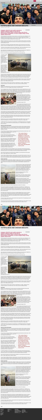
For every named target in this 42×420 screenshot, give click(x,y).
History (8, 410)
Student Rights (23, 411)
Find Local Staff (16, 409)
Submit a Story (23, 410)
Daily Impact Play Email (17, 412)
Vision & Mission (10, 409)
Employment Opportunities (18, 411)
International (1, 410)
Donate (8, 411)
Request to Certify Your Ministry (24, 412)
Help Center (1, 414)
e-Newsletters (23, 409)
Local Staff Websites (17, 410)
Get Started (1, 409)
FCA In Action (3, 2)
